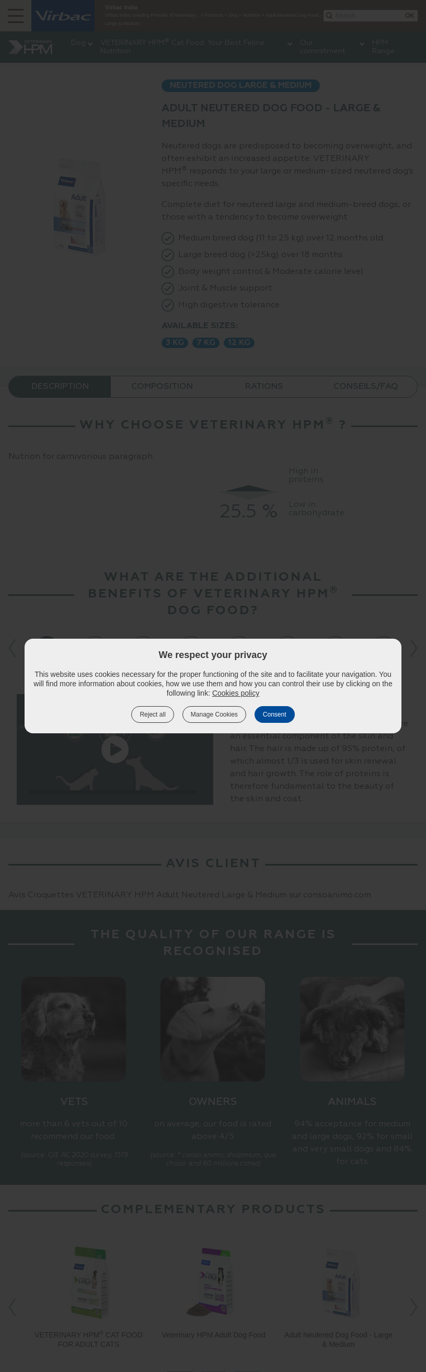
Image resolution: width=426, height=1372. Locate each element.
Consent (274, 714)
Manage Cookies (214, 714)
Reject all (152, 714)
